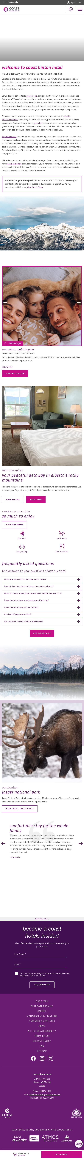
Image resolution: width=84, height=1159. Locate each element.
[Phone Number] (71, 9)
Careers (42, 1011)
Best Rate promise (42, 1006)
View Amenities (15, 524)
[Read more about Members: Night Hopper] (42, 306)
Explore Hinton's (9, 136)
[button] (4, 302)
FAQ (42, 1046)
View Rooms (13, 499)
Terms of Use (42, 1036)
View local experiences (20, 808)
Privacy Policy (42, 1041)
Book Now (68, 1155)
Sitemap (42, 1051)
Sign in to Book (15, 373)
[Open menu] (80, 9)
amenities (38, 123)
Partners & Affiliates (42, 1021)
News (42, 1026)
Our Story (42, 1001)
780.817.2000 (45, 1091)
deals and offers (14, 164)
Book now (38, 500)
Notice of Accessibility (42, 1031)
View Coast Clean (35, 187)
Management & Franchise (42, 1016)
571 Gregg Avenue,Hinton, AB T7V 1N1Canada (42, 1082)
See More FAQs (42, 633)
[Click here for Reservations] (48, 1098)
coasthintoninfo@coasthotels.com (44, 1094)
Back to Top (42, 918)
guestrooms (31, 96)
